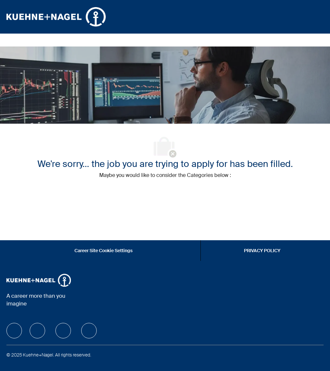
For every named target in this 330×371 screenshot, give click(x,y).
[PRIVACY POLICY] (262, 250)
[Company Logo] (55, 16)
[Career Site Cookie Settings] (103, 250)
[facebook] (14, 330)
